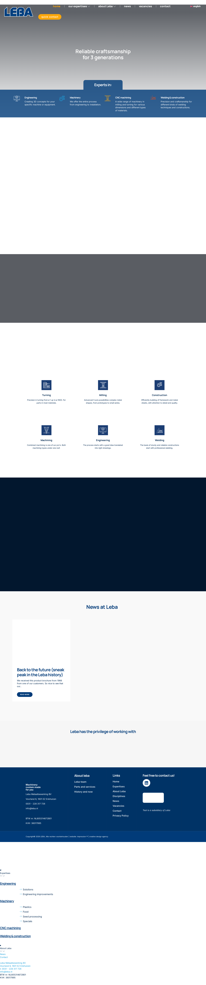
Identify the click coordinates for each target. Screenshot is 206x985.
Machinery (75, 97)
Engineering (31, 97)
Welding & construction (172, 97)
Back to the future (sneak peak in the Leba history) (40, 674)
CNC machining (123, 97)
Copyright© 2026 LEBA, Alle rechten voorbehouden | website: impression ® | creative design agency (67, 838)
